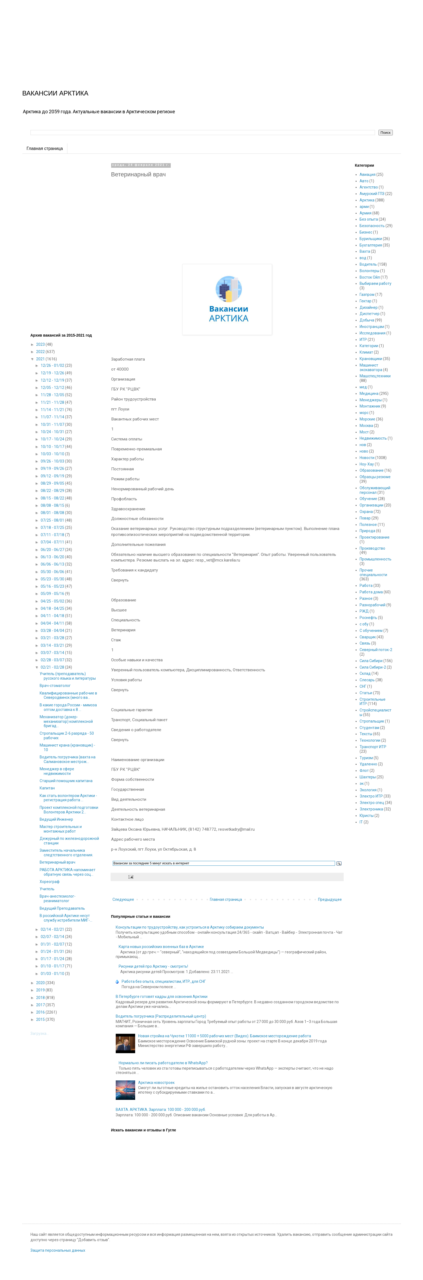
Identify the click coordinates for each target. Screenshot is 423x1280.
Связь (365, 643)
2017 (41, 1005)
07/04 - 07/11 (53, 542)
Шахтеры (368, 777)
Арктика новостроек (156, 1082)
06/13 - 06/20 (53, 557)
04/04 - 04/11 (53, 623)
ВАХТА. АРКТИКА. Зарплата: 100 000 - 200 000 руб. (161, 1109)
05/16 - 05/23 (53, 586)
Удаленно (368, 764)
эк (362, 783)
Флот (364, 770)
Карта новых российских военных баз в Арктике (161, 946)
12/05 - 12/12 (53, 387)
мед (363, 387)
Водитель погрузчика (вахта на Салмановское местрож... (67, 759)
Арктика (367, 200)
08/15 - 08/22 (53, 498)
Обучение (368, 499)
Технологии (370, 740)
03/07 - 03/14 (53, 653)
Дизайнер (369, 307)
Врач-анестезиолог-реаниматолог (58, 898)
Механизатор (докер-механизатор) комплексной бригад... (66, 721)
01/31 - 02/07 (53, 944)
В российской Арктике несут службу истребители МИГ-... (66, 917)
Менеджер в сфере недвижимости (57, 771)
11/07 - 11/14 (53, 417)
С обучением (371, 630)
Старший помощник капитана (66, 781)
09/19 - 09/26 (53, 468)
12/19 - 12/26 (53, 373)
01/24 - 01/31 (53, 951)
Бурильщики (371, 239)
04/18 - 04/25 (53, 608)
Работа (366, 585)
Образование (372, 470)
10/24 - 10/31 (53, 432)
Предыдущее (330, 899)
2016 (41, 1012)
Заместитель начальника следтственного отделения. (66, 852)
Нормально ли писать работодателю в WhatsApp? (163, 1063)
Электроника (371, 809)
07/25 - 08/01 (53, 520)
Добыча (367, 320)
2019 (41, 990)
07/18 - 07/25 (53, 527)
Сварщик (368, 637)
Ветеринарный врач (57, 862)
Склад (365, 673)
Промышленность (375, 559)
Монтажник (370, 406)
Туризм (366, 758)
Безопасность (372, 226)
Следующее (123, 899)
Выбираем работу (375, 283)
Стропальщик (372, 721)
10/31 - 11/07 (53, 424)
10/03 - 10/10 (53, 454)
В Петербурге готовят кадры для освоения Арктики (161, 996)
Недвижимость (373, 438)
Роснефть (368, 617)
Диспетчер (370, 314)
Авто (364, 181)
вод (363, 258)
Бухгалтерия (371, 245)
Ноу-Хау (367, 464)
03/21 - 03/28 (53, 638)
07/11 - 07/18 (53, 535)
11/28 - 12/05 (53, 395)
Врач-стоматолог (55, 685)
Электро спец (372, 802)
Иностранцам (372, 326)
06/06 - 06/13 (53, 564)
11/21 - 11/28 (53, 402)
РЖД (364, 611)
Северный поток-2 (376, 650)
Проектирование (375, 537)
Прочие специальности (373, 572)
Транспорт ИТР (373, 747)
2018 (41, 997)
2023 (41, 344)
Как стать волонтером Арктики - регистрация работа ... (68, 797)
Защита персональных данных (57, 1250)
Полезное (368, 524)
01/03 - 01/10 (53, 973)
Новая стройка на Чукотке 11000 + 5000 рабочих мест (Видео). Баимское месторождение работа (224, 1036)
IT (361, 822)
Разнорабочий (373, 605)
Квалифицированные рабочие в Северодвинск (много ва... (68, 695)
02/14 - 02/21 (53, 929)
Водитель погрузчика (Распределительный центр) (161, 1016)
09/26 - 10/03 (53, 461)
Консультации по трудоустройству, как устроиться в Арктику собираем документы (190, 927)
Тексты (366, 734)
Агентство (369, 187)
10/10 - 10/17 (53, 446)
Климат (366, 352)
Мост (364, 432)
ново (364, 451)
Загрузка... (39, 1033)
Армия (365, 213)
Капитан (47, 788)
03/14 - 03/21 (53, 645)
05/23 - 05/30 (53, 579)
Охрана (366, 511)
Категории (369, 346)
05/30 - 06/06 (53, 572)
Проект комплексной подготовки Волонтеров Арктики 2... (69, 809)
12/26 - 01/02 (53, 365)
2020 (41, 983)
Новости (367, 458)
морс (364, 412)
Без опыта (369, 219)
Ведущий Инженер (56, 819)
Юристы (367, 815)
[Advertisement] (162, 38)
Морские (367, 419)
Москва (366, 425)
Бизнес (366, 232)
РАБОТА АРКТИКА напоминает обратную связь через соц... (67, 872)
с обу (364, 624)
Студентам (369, 727)
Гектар (365, 301)
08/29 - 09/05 (53, 483)
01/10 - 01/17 (53, 966)
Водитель (368, 264)
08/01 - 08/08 (53, 513)
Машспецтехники (375, 376)
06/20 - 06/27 (53, 549)
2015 (41, 1019)
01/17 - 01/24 (53, 959)
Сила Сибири (371, 661)
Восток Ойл (370, 277)
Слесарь (367, 680)
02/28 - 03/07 (53, 660)
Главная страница (45, 148)
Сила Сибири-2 (373, 667)
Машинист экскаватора (371, 367)
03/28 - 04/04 (53, 630)
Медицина (369, 393)
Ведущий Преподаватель (62, 908)
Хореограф (50, 881)
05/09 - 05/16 (53, 593)
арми (364, 206)
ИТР (363, 339)
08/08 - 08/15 (53, 505)
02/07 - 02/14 (53, 937)
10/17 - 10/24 (53, 439)
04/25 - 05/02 (53, 601)
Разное (366, 598)
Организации (371, 505)
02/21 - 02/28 (53, 667)
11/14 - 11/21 (53, 410)
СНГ (363, 686)
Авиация (368, 174)
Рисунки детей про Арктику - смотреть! (153, 966)
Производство (372, 548)
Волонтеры (369, 271)
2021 (41, 359)
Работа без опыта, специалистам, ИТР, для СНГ (164, 981)
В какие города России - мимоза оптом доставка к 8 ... (68, 707)
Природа (367, 531)
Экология (368, 790)
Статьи (366, 693)
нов (363, 445)
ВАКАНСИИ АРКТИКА (55, 93)
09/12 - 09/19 (53, 476)
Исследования (373, 333)
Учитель (47, 889)
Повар (365, 518)
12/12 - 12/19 (53, 380)
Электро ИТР (371, 796)
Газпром (367, 294)
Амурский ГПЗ (372, 193)
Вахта (365, 251)
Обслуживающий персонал (375, 490)
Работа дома (371, 592)
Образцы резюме (375, 477)
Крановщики (371, 359)
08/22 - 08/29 (53, 490)
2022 (41, 352)
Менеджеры (371, 400)
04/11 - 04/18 (53, 616)
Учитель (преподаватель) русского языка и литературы (68, 676)
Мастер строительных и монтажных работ (61, 828)
